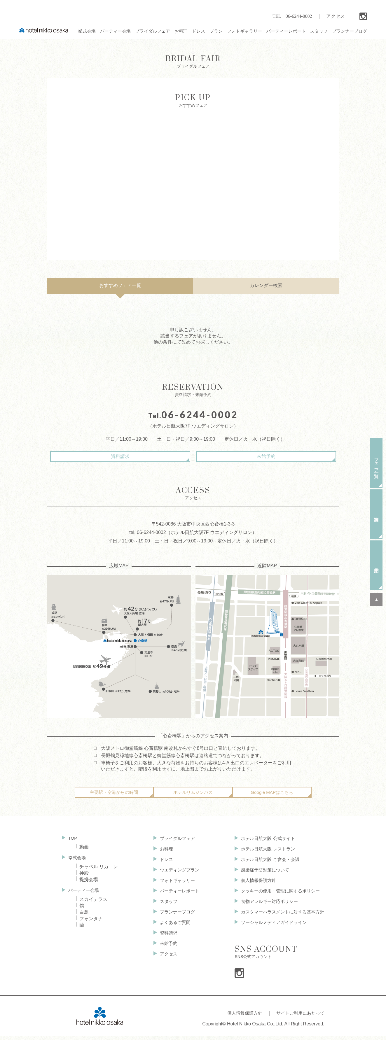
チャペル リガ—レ (98, 871)
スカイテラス (93, 904)
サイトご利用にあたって (298, 1018)
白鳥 (84, 917)
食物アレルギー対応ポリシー (265, 907)
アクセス (335, 16)
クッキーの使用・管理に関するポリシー (277, 896)
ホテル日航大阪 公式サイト (264, 843)
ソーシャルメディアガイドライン (270, 929)
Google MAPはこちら (272, 797)
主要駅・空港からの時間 (114, 797)
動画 (84, 851)
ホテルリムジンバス (193, 797)
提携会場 (88, 884)
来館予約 (242, 456)
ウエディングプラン (177, 875)
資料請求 (143, 456)
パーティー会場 (84, 895)
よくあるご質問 (172, 929)
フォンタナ (91, 923)
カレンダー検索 (266, 285)
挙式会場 (77, 862)
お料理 (163, 853)
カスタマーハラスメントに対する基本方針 (279, 918)
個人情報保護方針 (254, 886)
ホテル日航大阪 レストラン (264, 853)
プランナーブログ (174, 918)
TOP (73, 842)
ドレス (163, 864)
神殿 (84, 878)
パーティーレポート (177, 896)
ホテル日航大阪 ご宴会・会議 (266, 864)
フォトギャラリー (174, 886)
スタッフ (165, 907)
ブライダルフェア (174, 843)
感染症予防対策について (261, 875)
